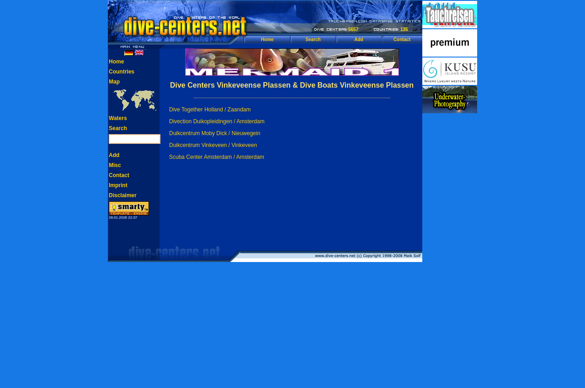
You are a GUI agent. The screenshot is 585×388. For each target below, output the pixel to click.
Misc (115, 165)
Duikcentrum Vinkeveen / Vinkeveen (213, 145)
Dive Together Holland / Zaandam (210, 109)
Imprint (118, 185)
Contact (402, 39)
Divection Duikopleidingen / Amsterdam (217, 121)
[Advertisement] (449, 251)
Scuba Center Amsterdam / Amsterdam (216, 157)
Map (114, 82)
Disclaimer (123, 195)
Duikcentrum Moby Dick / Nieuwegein (214, 133)
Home (267, 39)
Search (312, 39)
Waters (118, 118)
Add (358, 39)
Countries (121, 71)
